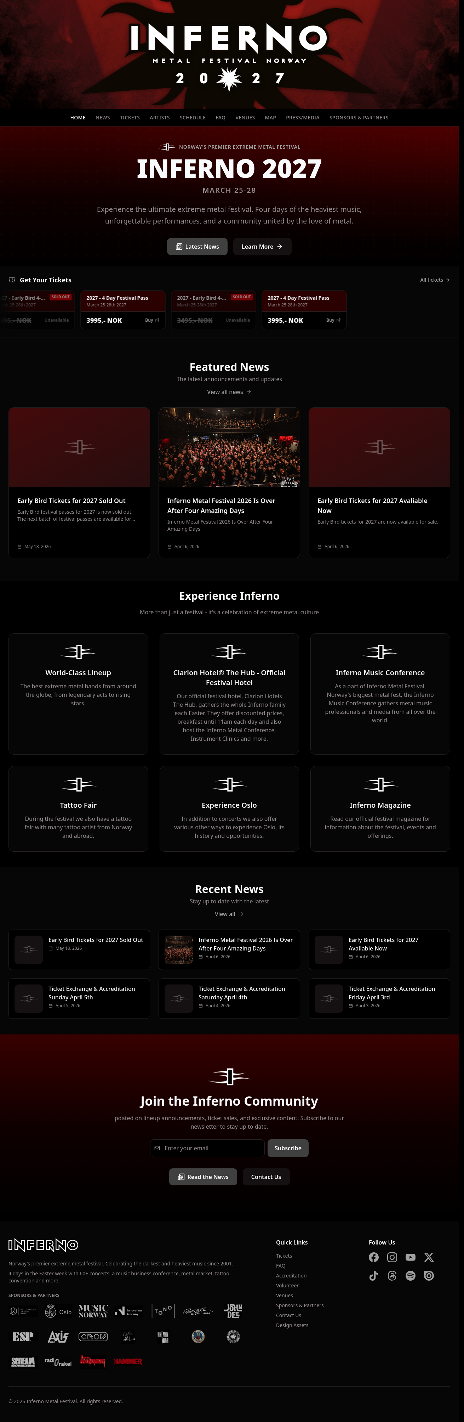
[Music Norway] (93, 1311)
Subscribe (288, 1148)
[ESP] (23, 1337)
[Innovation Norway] (128, 1311)
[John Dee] (233, 1311)
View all (229, 914)
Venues (245, 117)
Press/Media (303, 117)
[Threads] (392, 1276)
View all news (229, 392)
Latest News (197, 246)
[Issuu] (429, 1276)
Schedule (193, 117)
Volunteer (287, 1285)
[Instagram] (392, 1257)
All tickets (435, 279)
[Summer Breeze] (233, 1337)
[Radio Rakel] (58, 1362)
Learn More (262, 246)
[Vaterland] (128, 1337)
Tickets (130, 117)
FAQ (220, 117)
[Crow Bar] (93, 1337)
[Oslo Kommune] (58, 1311)
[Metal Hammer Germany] (93, 1362)
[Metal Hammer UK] (128, 1362)
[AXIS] (58, 1337)
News (103, 117)
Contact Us (266, 1177)
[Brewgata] (198, 1337)
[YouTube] (411, 1257)
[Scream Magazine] (23, 1362)
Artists (160, 117)
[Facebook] (374, 1257)
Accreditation (291, 1275)
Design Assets (292, 1325)
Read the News (203, 1177)
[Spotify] (411, 1276)
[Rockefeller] (198, 1311)
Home (78, 117)
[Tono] (163, 1311)
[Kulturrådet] (23, 1311)
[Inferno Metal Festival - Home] (229, 54)
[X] (429, 1257)
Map (270, 117)
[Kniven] (163, 1337)
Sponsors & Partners (359, 117)
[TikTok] (374, 1276)
